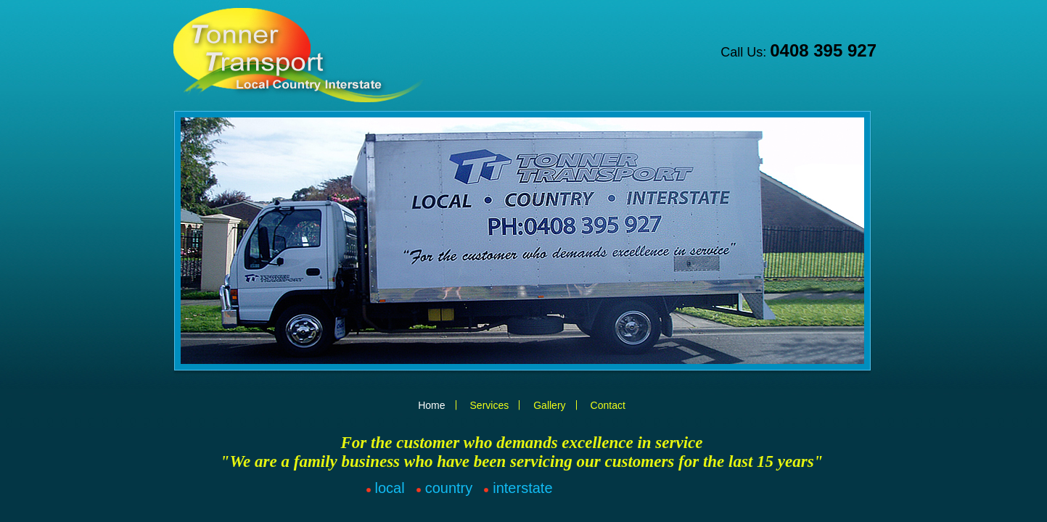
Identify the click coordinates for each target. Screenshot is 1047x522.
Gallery (549, 405)
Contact (608, 405)
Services (489, 405)
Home (431, 405)
